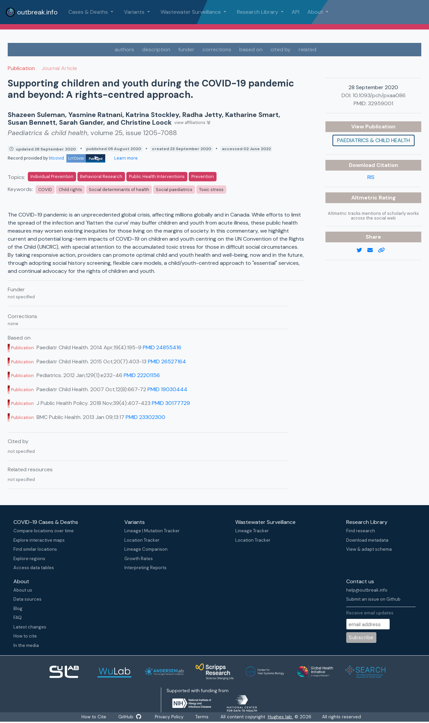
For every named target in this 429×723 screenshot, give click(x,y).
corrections (216, 49)
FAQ (17, 617)
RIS (370, 177)
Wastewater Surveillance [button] (191, 11)
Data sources (27, 599)
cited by (280, 49)
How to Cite (91, 717)
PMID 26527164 (167, 361)
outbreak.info (31, 12)
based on (250, 49)
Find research (360, 531)
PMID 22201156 (142, 375)
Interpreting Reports (145, 567)
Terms (205, 717)
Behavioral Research (101, 176)
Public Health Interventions (157, 176)
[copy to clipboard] (384, 250)
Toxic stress (211, 189)
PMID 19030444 (167, 389)
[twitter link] (362, 250)
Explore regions (29, 558)
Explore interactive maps (39, 540)
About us (22, 590)
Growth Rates (138, 558)
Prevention (202, 176)
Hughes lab (285, 717)
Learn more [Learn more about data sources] (125, 158)
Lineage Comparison (146, 549)
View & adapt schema (369, 549)
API (295, 11)
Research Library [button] (258, 11)
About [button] (315, 11)
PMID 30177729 (171, 403)
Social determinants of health (119, 189)
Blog (17, 608)
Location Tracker (142, 540)
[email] (372, 250)
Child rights (70, 189)
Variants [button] (135, 11)
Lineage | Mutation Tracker (152, 531)
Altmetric (365, 197)
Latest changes (29, 627)
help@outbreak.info (366, 590)
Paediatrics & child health (373, 140)
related (307, 49)
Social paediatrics (174, 189)
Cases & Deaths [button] (88, 11)
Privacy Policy (169, 717)
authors (124, 49)
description (156, 49)
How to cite (25, 636)
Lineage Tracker (252, 531)
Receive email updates (369, 613)
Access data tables (33, 567)
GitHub (128, 717)
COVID (45, 189)
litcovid (77, 158)
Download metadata (367, 540)
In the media (26, 645)
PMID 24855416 (162, 347)
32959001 (380, 103)
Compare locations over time (43, 531)
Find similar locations (35, 549)
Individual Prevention (51, 176)
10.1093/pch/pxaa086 (379, 95)
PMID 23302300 (145, 417)
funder (186, 49)
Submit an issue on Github (373, 599)
